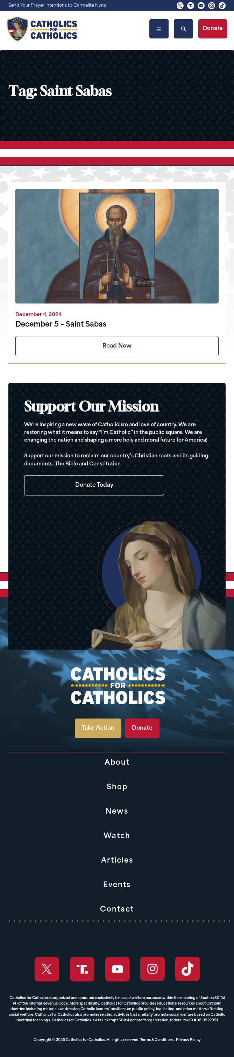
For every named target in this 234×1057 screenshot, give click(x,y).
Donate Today (94, 485)
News (117, 811)
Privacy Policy (188, 1040)
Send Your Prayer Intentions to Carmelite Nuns (57, 5)
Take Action (98, 728)
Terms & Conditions (156, 1040)
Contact (117, 909)
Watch (117, 836)
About (117, 762)
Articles (117, 860)
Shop (117, 787)
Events (117, 885)
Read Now (117, 346)
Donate (212, 28)
